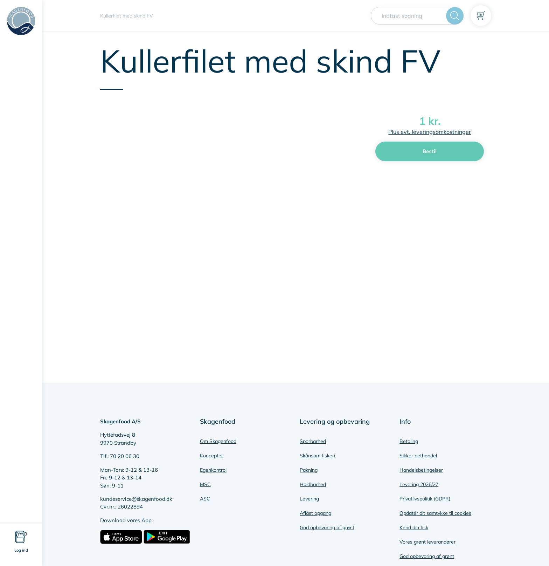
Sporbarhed (313, 441)
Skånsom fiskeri (317, 455)
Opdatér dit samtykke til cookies (435, 513)
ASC (205, 499)
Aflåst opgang (315, 513)
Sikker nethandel (418, 455)
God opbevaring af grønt (327, 527)
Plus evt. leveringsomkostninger (429, 131)
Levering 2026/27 (418, 484)
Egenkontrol (213, 470)
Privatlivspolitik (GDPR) (424, 499)
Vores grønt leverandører (427, 542)
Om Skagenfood (218, 441)
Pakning (309, 470)
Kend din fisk (413, 527)
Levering (309, 499)
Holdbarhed (313, 484)
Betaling (408, 441)
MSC (205, 484)
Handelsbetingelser (421, 470)
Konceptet (211, 455)
